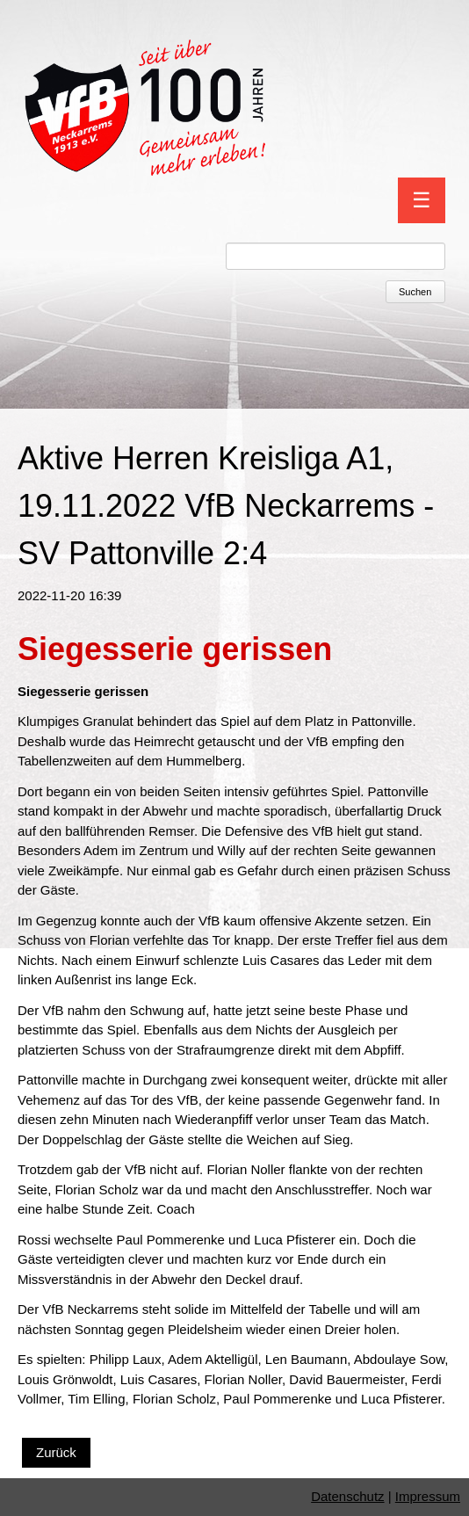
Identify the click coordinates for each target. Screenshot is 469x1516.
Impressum (427, 1496)
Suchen (415, 292)
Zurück (56, 1452)
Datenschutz (347, 1496)
